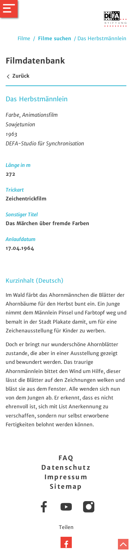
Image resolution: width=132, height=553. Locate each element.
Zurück (17, 76)
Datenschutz (66, 467)
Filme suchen (54, 38)
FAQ (66, 458)
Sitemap (66, 486)
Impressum (66, 477)
